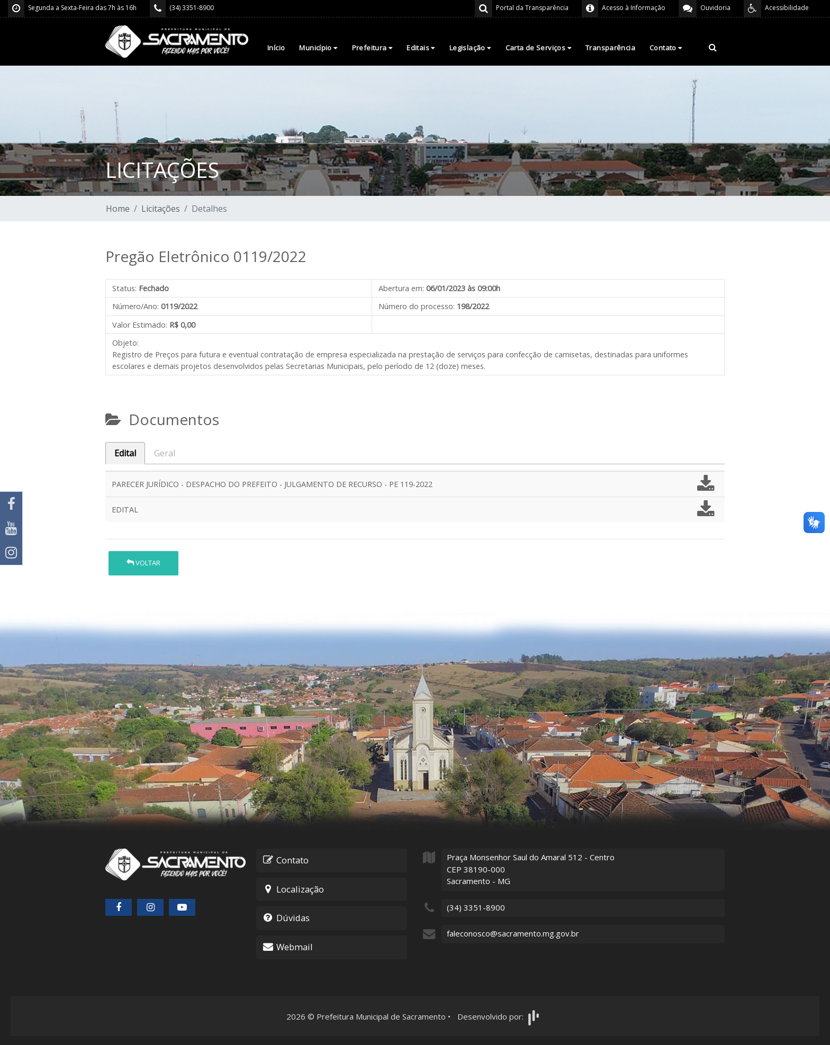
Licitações (160, 208)
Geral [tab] (164, 453)
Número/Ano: (135, 306)
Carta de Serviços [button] (538, 47)
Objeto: (125, 343)
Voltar (143, 562)
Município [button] (318, 47)
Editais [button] (421, 47)
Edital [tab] (125, 453)
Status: (124, 288)
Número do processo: (416, 306)
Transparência (610, 47)
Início (276, 47)
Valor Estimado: (139, 325)
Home (118, 208)
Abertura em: (401, 288)
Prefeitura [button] (372, 47)
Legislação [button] (470, 47)
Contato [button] (665, 47)
